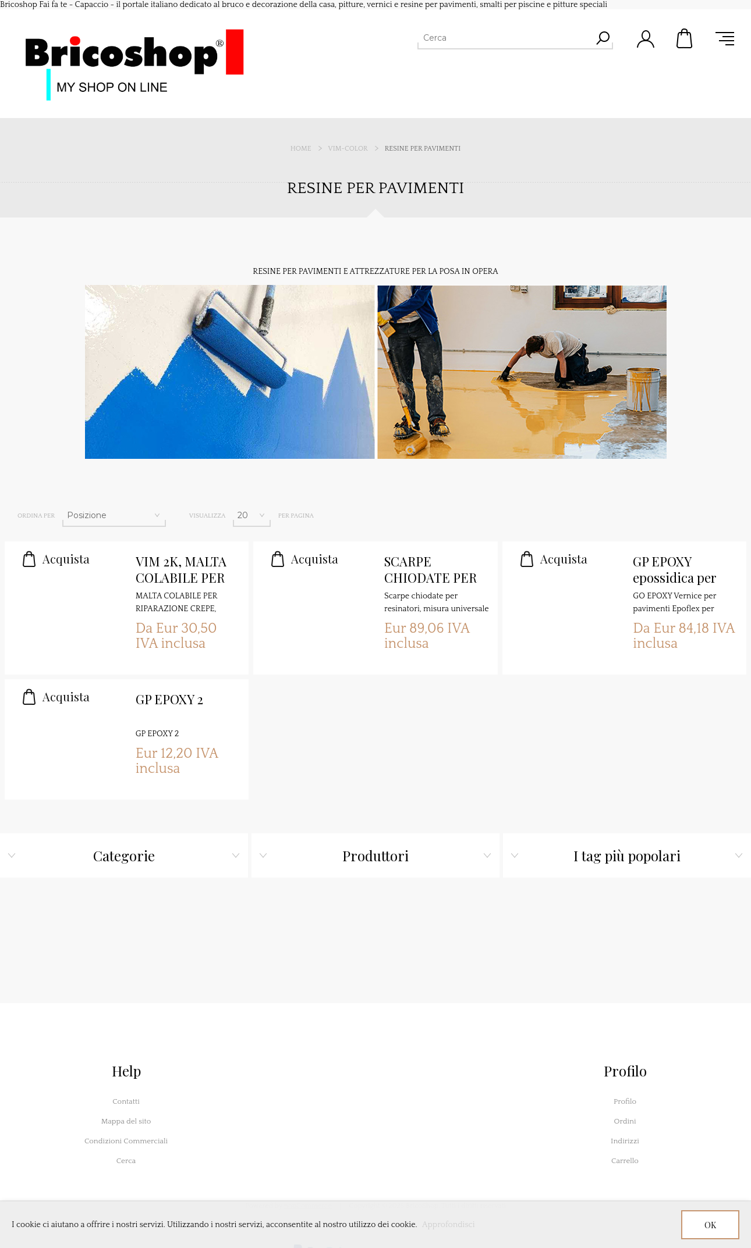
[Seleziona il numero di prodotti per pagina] (252, 515)
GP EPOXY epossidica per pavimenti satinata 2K (675, 570)
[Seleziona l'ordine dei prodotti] (114, 515)
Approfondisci (448, 1224)
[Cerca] (504, 37)
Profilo (625, 1101)
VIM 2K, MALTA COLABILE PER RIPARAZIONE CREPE (181, 570)
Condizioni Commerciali (126, 1141)
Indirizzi (625, 1141)
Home (301, 148)
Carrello (685, 38)
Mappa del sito (126, 1121)
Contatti (126, 1101)
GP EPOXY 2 (169, 699)
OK (710, 1225)
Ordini (625, 1121)
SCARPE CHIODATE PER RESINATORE (430, 570)
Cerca (126, 1161)
